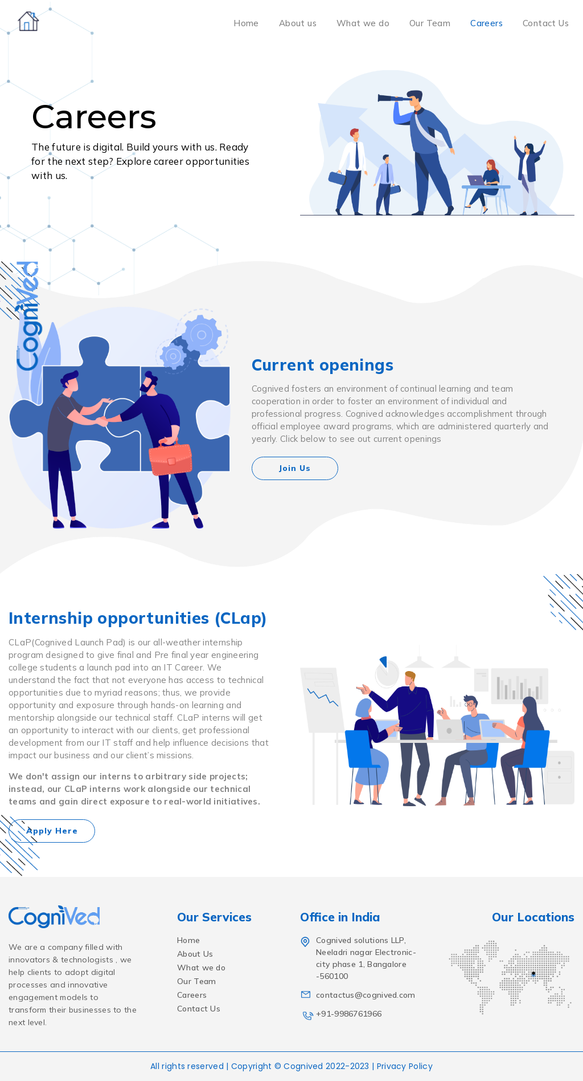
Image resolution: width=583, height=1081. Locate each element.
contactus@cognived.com (358, 995)
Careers (486, 23)
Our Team (429, 23)
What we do (362, 23)
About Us (195, 954)
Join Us (294, 468)
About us (298, 23)
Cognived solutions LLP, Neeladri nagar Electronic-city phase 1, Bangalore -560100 (358, 958)
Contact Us (546, 23)
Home (246, 23)
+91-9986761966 (341, 1014)
